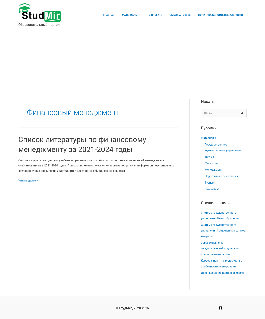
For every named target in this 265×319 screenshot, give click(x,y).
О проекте (162, 15)
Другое (209, 156)
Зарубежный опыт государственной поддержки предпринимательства (220, 248)
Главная (121, 15)
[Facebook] (220, 307)
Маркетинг (212, 163)
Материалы (139, 15)
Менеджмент (214, 169)
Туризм (210, 182)
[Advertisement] (132, 58)
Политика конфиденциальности (222, 15)
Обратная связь (184, 15)
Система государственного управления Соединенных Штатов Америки (219, 230)
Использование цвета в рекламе (223, 272)
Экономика (212, 189)
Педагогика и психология (222, 176)
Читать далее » (28, 180)
